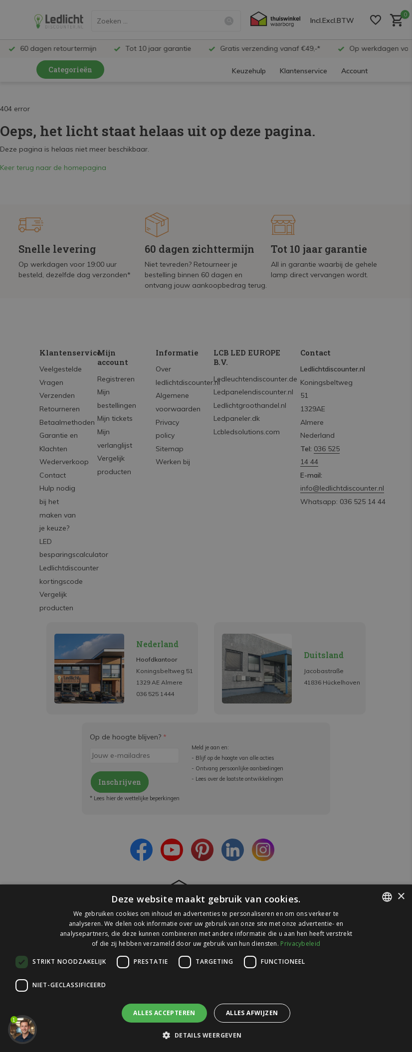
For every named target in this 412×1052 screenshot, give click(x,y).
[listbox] (387, 897)
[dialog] (206, 968)
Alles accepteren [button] (164, 1013)
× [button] (401, 896)
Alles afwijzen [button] (252, 1013)
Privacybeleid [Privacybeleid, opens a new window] (300, 943)
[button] (205, 1035)
